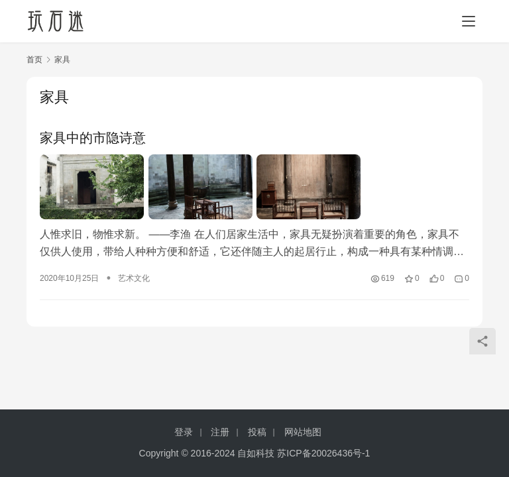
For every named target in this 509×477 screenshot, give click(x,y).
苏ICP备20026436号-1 (323, 453)
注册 (220, 432)
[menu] (468, 21)
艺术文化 (134, 278)
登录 (183, 432)
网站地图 (302, 432)
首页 (34, 59)
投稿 (257, 432)
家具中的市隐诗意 (93, 138)
